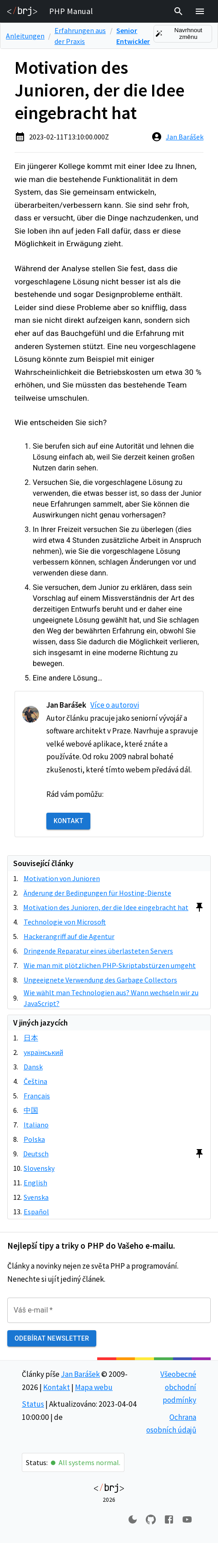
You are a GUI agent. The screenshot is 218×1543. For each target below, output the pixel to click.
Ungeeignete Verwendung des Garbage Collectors (100, 979)
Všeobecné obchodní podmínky (178, 1387)
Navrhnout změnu (183, 33)
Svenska (36, 1197)
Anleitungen (25, 35)
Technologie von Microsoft (65, 921)
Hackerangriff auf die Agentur (69, 936)
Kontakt (68, 821)
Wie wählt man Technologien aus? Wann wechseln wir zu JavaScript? (111, 998)
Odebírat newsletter (51, 1338)
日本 (31, 1037)
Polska (34, 1139)
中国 (31, 1110)
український (43, 1052)
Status (33, 1404)
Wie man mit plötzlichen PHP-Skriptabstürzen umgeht (110, 965)
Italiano (36, 1124)
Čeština (35, 1081)
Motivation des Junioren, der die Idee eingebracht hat (105, 907)
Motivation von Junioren (62, 878)
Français (37, 1095)
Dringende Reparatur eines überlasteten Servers (98, 950)
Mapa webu (94, 1387)
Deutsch (36, 1153)
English (35, 1182)
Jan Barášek (184, 136)
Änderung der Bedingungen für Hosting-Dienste (97, 892)
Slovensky (39, 1168)
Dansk (33, 1066)
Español (36, 1211)
